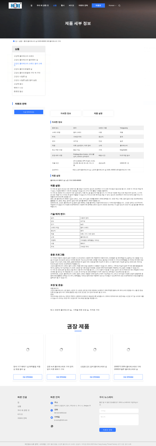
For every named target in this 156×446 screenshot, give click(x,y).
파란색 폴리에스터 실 (63, 310)
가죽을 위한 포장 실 (81, 310)
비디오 (71, 5)
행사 (62, 5)
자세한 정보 (66, 113)
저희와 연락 (83, 5)
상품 (55, 5)
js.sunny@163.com (60, 420)
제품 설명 (98, 113)
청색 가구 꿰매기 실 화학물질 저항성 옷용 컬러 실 (26, 368)
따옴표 (98, 5)
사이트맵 (42, 444)
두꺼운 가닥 (94, 310)
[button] (20, 355)
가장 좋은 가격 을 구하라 (111, 103)
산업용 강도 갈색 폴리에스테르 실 (93, 366)
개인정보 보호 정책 (31, 444)
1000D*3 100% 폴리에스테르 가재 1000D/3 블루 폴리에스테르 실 (127, 368)
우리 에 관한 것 (43, 5)
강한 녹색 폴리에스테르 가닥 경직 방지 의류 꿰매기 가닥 (60, 368)
